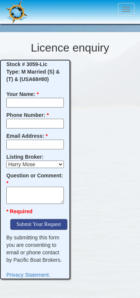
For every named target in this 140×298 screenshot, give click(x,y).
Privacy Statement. (28, 275)
